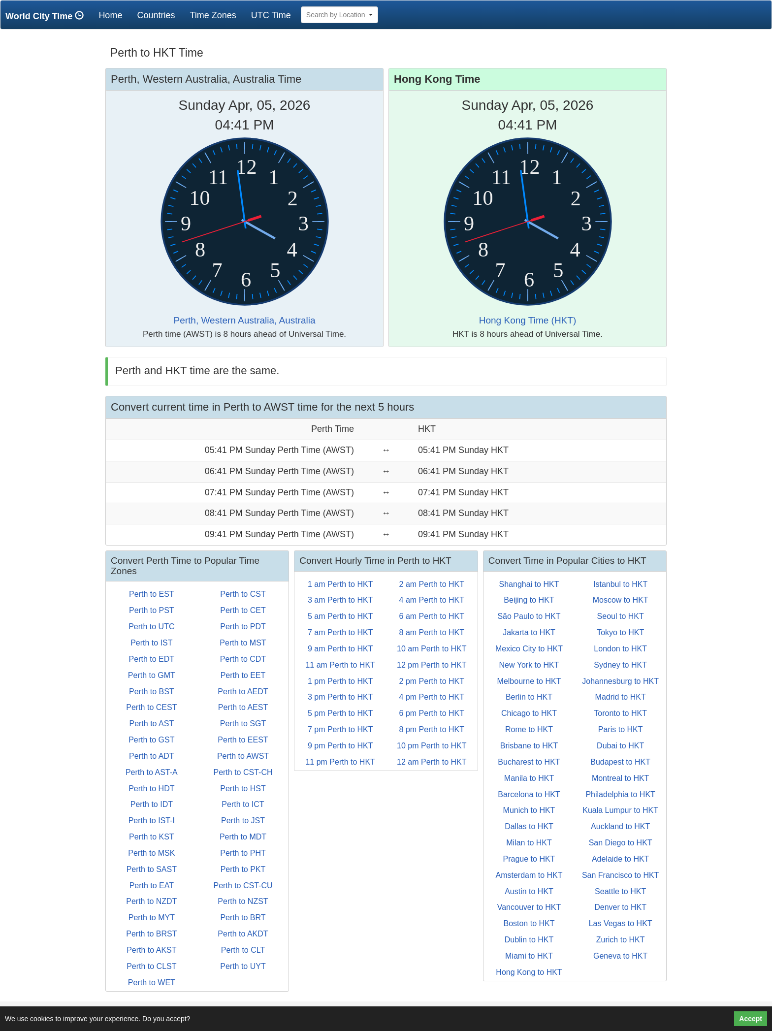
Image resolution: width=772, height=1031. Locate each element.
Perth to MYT (152, 917)
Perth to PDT (242, 626)
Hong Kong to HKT (529, 972)
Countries (156, 15)
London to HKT (620, 648)
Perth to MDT (243, 837)
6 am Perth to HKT (432, 616)
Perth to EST (151, 594)
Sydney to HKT (620, 665)
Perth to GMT (151, 675)
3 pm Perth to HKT (340, 697)
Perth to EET (243, 675)
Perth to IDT (151, 804)
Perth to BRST (151, 934)
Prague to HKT (529, 859)
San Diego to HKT (620, 842)
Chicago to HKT (529, 713)
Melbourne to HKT (529, 681)
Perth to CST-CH (242, 772)
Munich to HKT (529, 810)
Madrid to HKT (620, 697)
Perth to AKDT (243, 934)
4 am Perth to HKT (432, 600)
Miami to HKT (529, 956)
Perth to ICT (243, 804)
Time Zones (213, 15)
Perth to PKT (243, 869)
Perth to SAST (152, 869)
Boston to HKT (528, 923)
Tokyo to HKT (620, 632)
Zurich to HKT (620, 939)
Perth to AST (151, 723)
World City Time (47, 16)
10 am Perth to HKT (431, 648)
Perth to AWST (243, 756)
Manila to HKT (529, 778)
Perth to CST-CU (242, 885)
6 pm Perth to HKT (432, 713)
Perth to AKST (151, 950)
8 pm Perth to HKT (432, 729)
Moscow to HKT (620, 600)
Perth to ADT (151, 756)
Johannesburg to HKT (620, 681)
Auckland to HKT (620, 826)
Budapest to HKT (620, 762)
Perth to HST (242, 788)
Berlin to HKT (529, 697)
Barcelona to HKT (529, 794)
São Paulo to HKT (528, 616)
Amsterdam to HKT (528, 875)
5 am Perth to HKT (340, 616)
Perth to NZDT (151, 901)
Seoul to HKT (620, 616)
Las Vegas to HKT (620, 923)
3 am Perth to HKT (340, 600)
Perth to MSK (151, 853)
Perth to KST (151, 837)
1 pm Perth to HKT (340, 681)
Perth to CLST (151, 966)
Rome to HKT (529, 729)
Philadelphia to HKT (620, 794)
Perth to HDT (151, 788)
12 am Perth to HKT (431, 762)
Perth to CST (242, 594)
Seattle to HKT (620, 891)
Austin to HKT (529, 891)
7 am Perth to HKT (340, 632)
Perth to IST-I (152, 820)
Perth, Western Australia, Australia (245, 320)
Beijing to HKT (529, 600)
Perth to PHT (242, 853)
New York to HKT (529, 665)
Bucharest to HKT (529, 762)
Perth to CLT (243, 950)
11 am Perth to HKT (340, 665)
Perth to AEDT (243, 691)
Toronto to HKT (620, 713)
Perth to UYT (242, 966)
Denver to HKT (620, 907)
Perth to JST (243, 820)
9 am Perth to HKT (340, 648)
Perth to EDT (151, 659)
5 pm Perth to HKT (340, 713)
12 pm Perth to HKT (431, 665)
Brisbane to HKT (529, 745)
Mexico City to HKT (529, 648)
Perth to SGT (243, 723)
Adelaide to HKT (620, 859)
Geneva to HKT (620, 956)
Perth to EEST (243, 740)
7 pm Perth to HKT (340, 729)
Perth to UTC (151, 626)
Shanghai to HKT (529, 584)
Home (113, 15)
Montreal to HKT (620, 778)
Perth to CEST (151, 707)
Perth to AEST (243, 707)
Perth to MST (243, 643)
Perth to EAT (151, 885)
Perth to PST (151, 610)
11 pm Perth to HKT (340, 762)
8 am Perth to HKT (432, 632)
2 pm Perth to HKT (432, 681)
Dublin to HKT (529, 939)
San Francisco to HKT (620, 875)
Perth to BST (151, 691)
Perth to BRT (242, 917)
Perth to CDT (243, 659)
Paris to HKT (620, 729)
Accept (750, 1019)
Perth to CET (242, 610)
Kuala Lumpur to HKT (620, 810)
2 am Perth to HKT (432, 584)
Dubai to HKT (620, 745)
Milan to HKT (528, 842)
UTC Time (271, 15)
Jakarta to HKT (529, 632)
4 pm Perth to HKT (432, 697)
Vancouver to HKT (529, 907)
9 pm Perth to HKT (340, 745)
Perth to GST (151, 740)
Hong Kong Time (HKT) (527, 320)
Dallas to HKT (529, 826)
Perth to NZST (243, 901)
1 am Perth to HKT (340, 584)
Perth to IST (151, 643)
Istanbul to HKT (620, 584)
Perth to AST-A (152, 772)
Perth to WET (151, 982)
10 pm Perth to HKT (431, 745)
